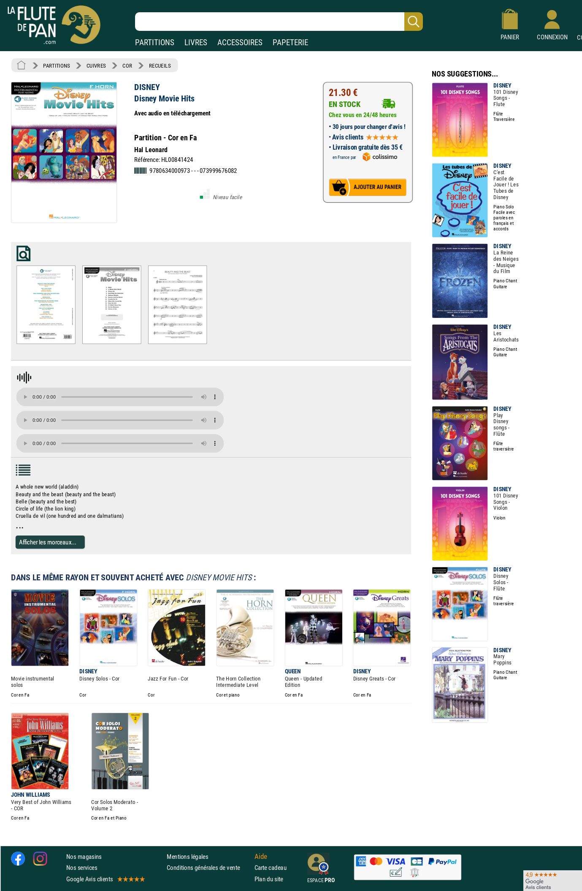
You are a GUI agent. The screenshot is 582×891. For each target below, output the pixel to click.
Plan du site (268, 879)
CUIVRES (96, 65)
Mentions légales (187, 856)
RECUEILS (160, 65)
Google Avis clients (105, 879)
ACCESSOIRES (240, 42)
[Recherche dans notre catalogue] (279, 21)
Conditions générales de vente (209, 867)
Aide (260, 857)
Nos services (81, 867)
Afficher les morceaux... (47, 542)
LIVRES (195, 42)
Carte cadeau (270, 867)
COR (127, 65)
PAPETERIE (290, 42)
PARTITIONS (154, 42)
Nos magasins (84, 856)
